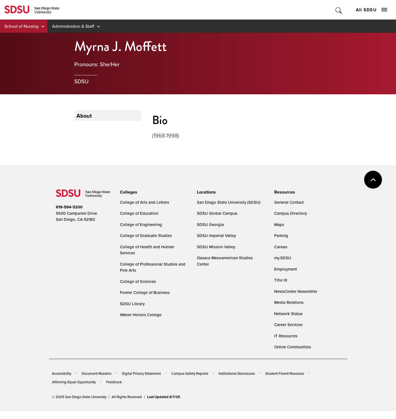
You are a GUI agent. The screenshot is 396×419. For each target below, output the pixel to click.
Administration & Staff (73, 26)
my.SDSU (282, 258)
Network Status (288, 313)
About (84, 116)
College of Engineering (141, 224)
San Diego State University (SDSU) (228, 202)
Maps (279, 224)
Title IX (280, 280)
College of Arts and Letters (144, 202)
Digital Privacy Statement (141, 373)
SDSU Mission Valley (216, 247)
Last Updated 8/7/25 (163, 396)
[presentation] (127, 192)
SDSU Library (132, 304)
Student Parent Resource (284, 373)
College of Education (139, 213)
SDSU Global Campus (217, 213)
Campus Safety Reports (189, 373)
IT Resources (286, 336)
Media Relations (289, 302)
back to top (373, 180)
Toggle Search (339, 10)
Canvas (280, 247)
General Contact (289, 202)
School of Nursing (21, 26)
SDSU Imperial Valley (216, 235)
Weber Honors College (140, 315)
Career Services (288, 324)
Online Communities (292, 347)
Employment (285, 269)
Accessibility (61, 373)
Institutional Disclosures (237, 373)
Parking (281, 235)
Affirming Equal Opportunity (74, 381)
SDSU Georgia (210, 224)
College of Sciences (138, 281)
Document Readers (96, 373)
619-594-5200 (69, 207)
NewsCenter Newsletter (295, 291)
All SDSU (371, 10)
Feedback (114, 381)
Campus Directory (290, 213)
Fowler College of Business (145, 292)
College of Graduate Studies (146, 235)
